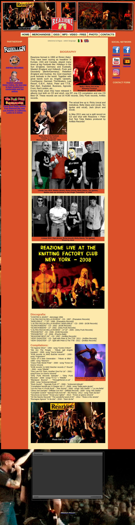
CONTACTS (107, 34)
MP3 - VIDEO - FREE (74, 34)
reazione (116, 54)
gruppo (127, 54)
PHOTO (93, 34)
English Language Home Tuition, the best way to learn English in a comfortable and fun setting (15, 86)
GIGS (56, 34)
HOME (25, 34)
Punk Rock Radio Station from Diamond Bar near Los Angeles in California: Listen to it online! (14, 109)
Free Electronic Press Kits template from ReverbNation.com (67, 499)
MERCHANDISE (41, 34)
